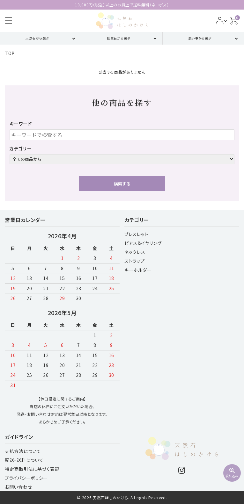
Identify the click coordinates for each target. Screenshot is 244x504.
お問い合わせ (18, 487)
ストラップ (134, 261)
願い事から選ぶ (200, 38)
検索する (122, 184)
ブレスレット (136, 234)
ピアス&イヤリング (142, 243)
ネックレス (134, 252)
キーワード (21, 123)
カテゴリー (21, 148)
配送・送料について (24, 460)
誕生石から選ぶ (118, 38)
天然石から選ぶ (37, 38)
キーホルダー (138, 270)
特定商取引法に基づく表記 (32, 469)
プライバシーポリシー (26, 478)
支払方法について (23, 451)
